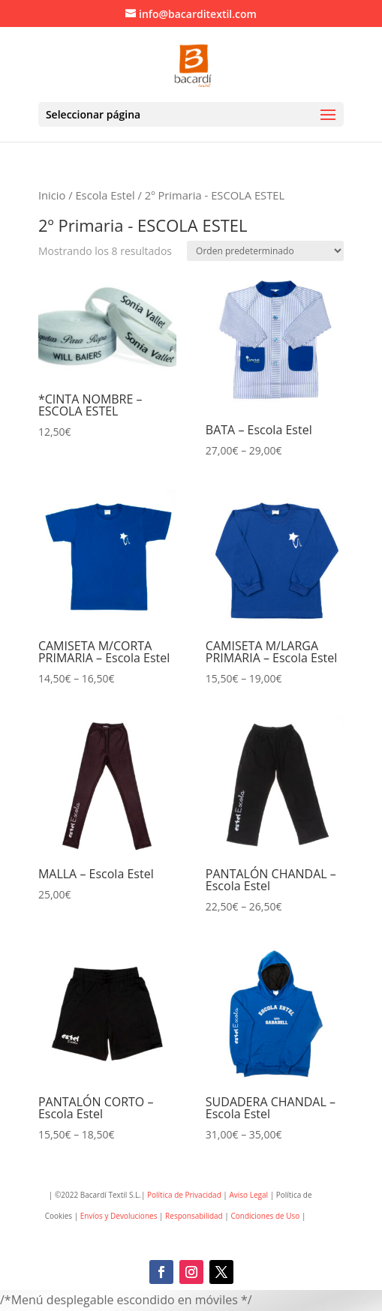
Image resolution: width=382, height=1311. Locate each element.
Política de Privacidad (184, 1195)
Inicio (51, 195)
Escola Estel (104, 195)
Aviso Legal (248, 1195)
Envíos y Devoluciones (119, 1215)
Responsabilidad (194, 1215)
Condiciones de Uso (266, 1215)
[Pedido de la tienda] (265, 251)
